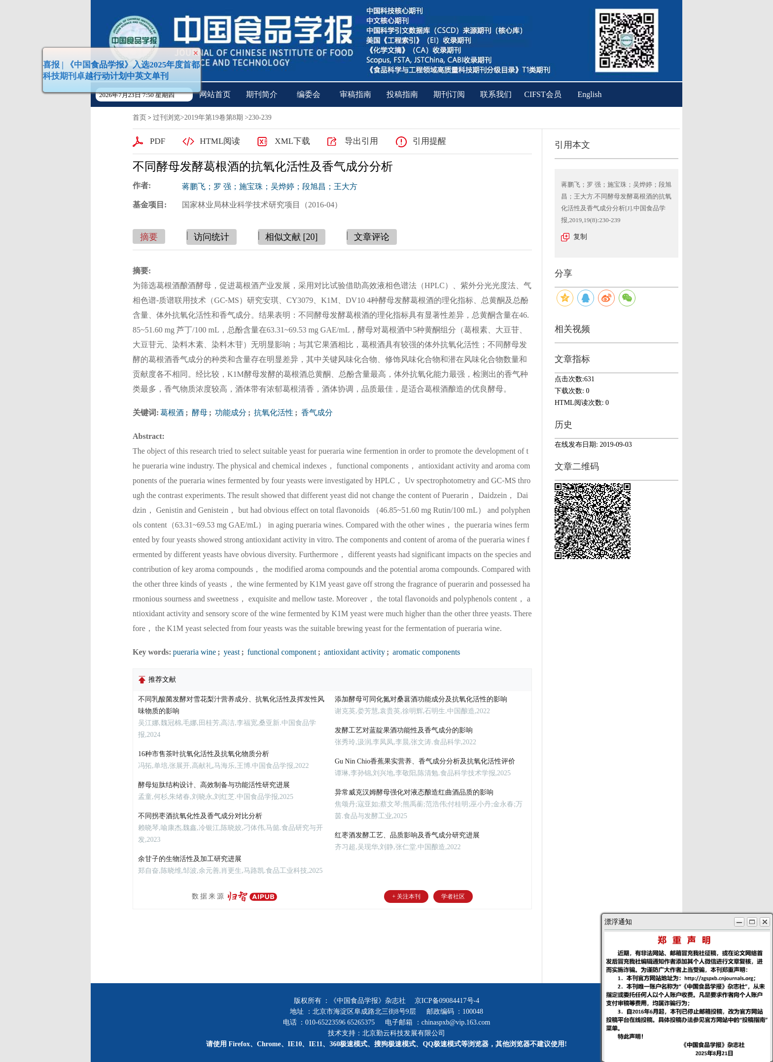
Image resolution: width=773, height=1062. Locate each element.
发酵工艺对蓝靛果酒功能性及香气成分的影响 (404, 730)
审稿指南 (355, 94)
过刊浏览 (166, 117)
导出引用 (361, 141)
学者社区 (453, 896)
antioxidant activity (353, 652)
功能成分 (229, 412)
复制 (580, 236)
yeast (231, 652)
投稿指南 (402, 94)
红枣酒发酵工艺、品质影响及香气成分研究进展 (407, 835)
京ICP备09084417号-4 (447, 1000)
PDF (157, 141)
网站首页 (215, 94)
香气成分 (316, 412)
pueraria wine (194, 652)
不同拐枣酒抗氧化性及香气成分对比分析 (200, 816)
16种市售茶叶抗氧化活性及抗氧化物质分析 (203, 754)
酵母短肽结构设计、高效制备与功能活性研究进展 (214, 785)
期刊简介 (262, 94)
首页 (139, 117)
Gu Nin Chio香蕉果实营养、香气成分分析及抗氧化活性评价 (425, 761)
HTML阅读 (220, 141)
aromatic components (425, 652)
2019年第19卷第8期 (213, 117)
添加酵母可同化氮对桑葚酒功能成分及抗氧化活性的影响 (421, 699)
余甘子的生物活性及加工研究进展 (190, 859)
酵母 (199, 412)
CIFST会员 (543, 94)
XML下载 (292, 141)
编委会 (308, 94)
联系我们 (496, 94)
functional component (281, 652)
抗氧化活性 (272, 412)
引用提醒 (429, 141)
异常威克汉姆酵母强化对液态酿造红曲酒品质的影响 (414, 792)
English (590, 94)
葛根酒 (172, 412)
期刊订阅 (449, 94)
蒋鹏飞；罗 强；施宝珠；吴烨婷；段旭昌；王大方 (269, 186)
